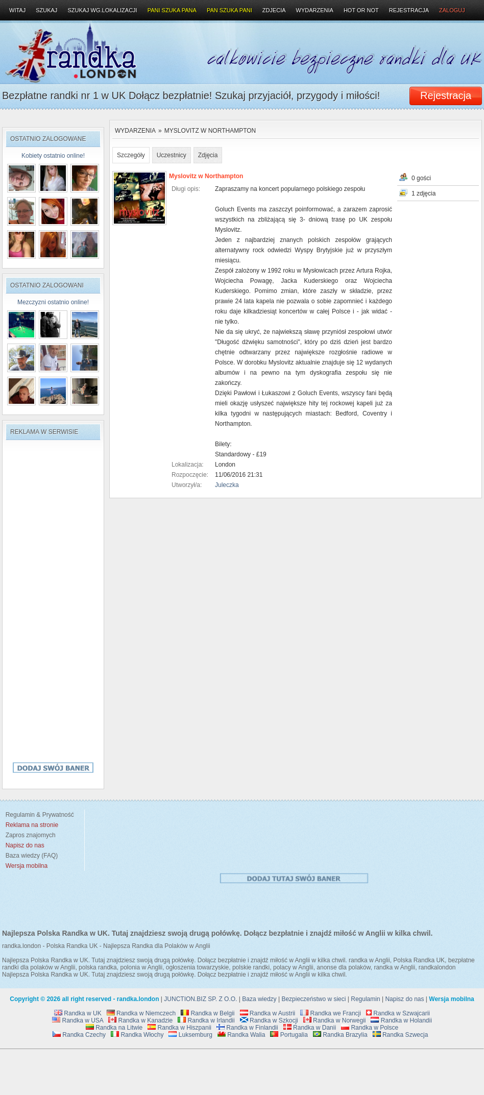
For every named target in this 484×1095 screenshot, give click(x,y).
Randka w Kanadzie (140, 1020)
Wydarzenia (135, 130)
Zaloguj (452, 10)
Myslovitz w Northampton (210, 130)
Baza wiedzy (259, 999)
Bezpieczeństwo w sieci (313, 999)
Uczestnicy (171, 155)
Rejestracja (409, 10)
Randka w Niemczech (141, 1013)
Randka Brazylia (340, 1034)
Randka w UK (78, 1013)
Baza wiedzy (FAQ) (30, 855)
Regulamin (365, 999)
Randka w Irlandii (206, 1020)
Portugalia (288, 1034)
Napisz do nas (404, 999)
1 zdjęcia (423, 193)
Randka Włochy (137, 1034)
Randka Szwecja (400, 1034)
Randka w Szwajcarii (398, 1013)
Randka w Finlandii (247, 1027)
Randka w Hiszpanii (179, 1027)
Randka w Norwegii (334, 1020)
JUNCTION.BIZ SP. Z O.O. (200, 999)
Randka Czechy (79, 1034)
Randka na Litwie (114, 1027)
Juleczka (227, 485)
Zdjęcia (208, 155)
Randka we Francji (330, 1013)
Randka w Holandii (401, 1020)
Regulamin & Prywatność (38, 814)
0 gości (421, 178)
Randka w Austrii (268, 1013)
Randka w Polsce (369, 1027)
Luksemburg (190, 1034)
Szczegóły (131, 155)
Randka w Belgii (207, 1013)
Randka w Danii (309, 1027)
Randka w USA (77, 1020)
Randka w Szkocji (269, 1020)
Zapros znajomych (31, 835)
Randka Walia (241, 1034)
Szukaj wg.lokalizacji (102, 10)
